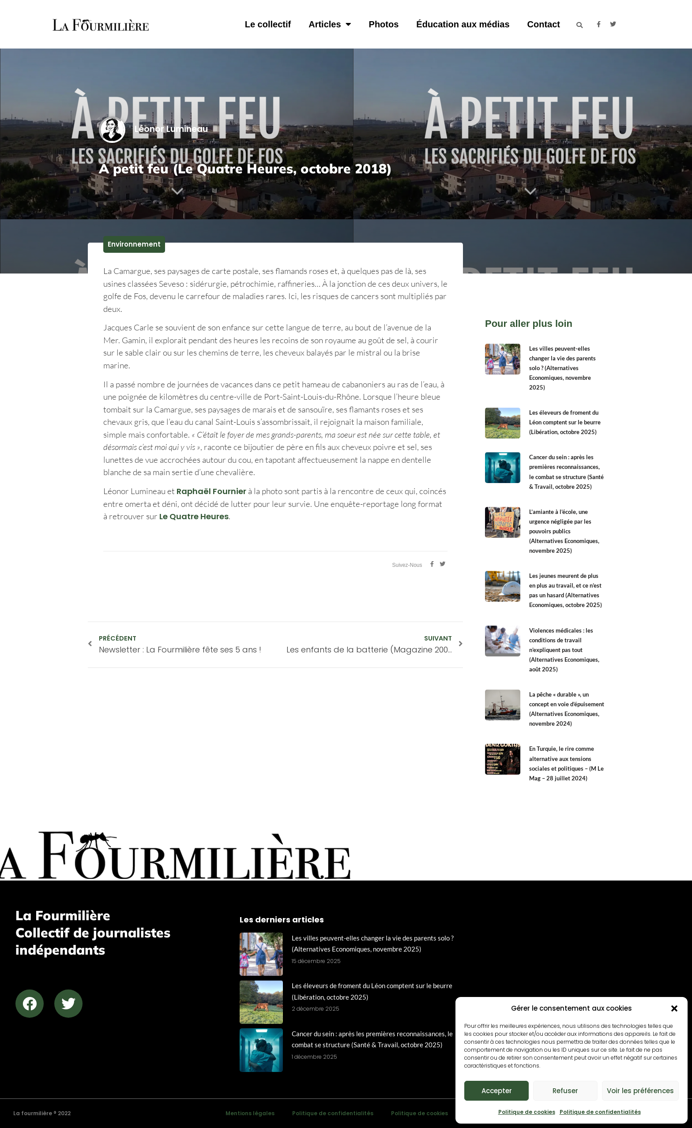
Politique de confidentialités (600, 1112)
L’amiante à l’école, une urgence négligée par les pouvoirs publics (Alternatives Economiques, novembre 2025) (564, 531)
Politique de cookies (526, 1112)
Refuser (565, 1090)
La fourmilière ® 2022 (42, 1113)
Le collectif (268, 24)
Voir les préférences (640, 1090)
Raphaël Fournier (211, 491)
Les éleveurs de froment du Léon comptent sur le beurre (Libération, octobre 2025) (565, 422)
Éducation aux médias (462, 24)
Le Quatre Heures (194, 516)
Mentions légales (250, 1113)
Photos (384, 24)
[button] (674, 1008)
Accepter (496, 1090)
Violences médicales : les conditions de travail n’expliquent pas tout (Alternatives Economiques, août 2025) (564, 650)
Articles (329, 24)
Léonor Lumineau (153, 129)
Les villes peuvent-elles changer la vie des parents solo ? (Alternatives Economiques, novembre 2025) (562, 368)
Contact (543, 24)
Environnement (134, 244)
